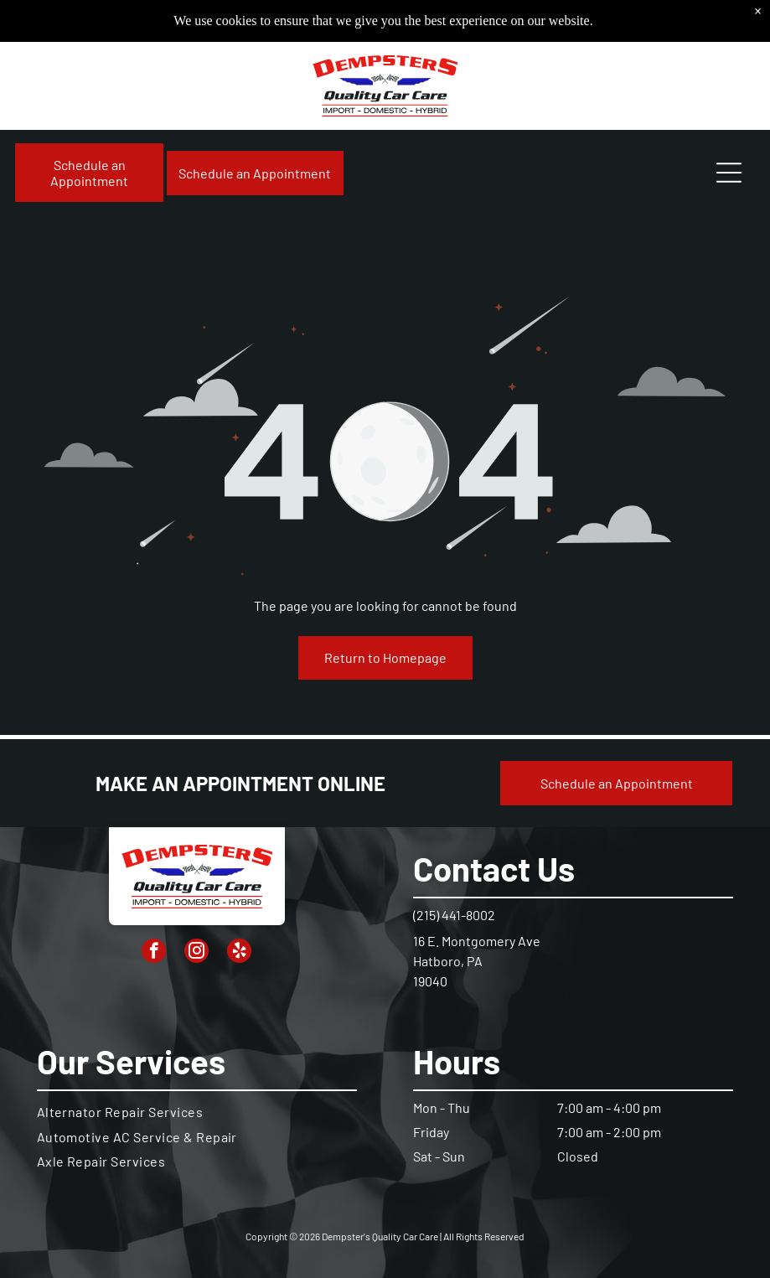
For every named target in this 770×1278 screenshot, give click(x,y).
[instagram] (196, 953)
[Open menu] (729, 172)
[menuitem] (197, 1111)
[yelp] (239, 953)
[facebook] (154, 953)
